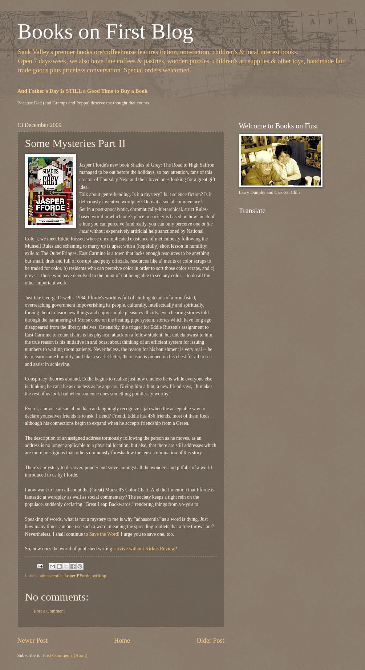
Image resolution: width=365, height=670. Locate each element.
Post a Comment (49, 611)
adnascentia (51, 575)
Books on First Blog (105, 31)
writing (99, 575)
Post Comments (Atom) (65, 655)
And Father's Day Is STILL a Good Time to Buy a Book (82, 91)
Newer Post (32, 640)
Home (122, 640)
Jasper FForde (77, 575)
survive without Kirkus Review (144, 548)
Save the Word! (104, 534)
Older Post (210, 640)
